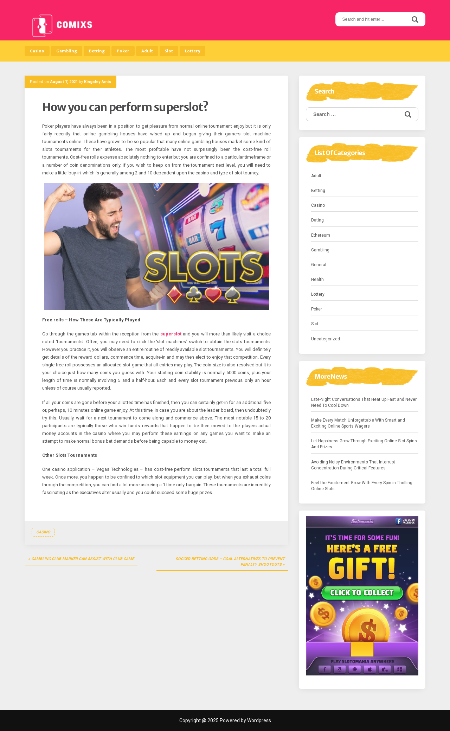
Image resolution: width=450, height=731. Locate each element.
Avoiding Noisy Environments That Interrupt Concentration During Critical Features (353, 465)
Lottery (192, 51)
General (318, 264)
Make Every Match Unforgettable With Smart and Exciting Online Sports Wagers (358, 423)
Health (317, 279)
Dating (317, 220)
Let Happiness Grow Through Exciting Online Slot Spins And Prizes (364, 443)
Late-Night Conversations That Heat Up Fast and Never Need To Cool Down (364, 402)
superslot (170, 333)
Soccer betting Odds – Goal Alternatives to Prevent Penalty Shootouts (230, 562)
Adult (147, 51)
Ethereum (320, 235)
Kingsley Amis (97, 81)
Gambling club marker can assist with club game (82, 559)
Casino (37, 51)
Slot (169, 51)
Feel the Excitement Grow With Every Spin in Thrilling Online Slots (361, 485)
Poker (123, 51)
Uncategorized (325, 338)
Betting (97, 51)
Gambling (66, 51)
